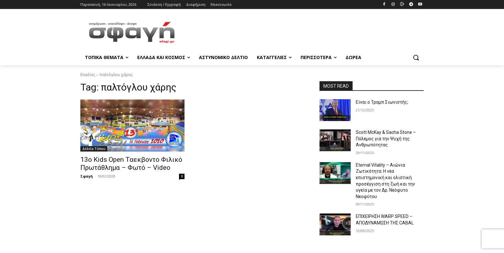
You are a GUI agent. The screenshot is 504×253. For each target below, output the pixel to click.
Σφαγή (86, 176)
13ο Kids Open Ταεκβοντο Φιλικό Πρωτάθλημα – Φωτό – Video (131, 163)
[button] (416, 57)
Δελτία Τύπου (93, 148)
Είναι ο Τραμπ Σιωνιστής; (382, 102)
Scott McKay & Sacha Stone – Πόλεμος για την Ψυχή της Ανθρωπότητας (386, 138)
